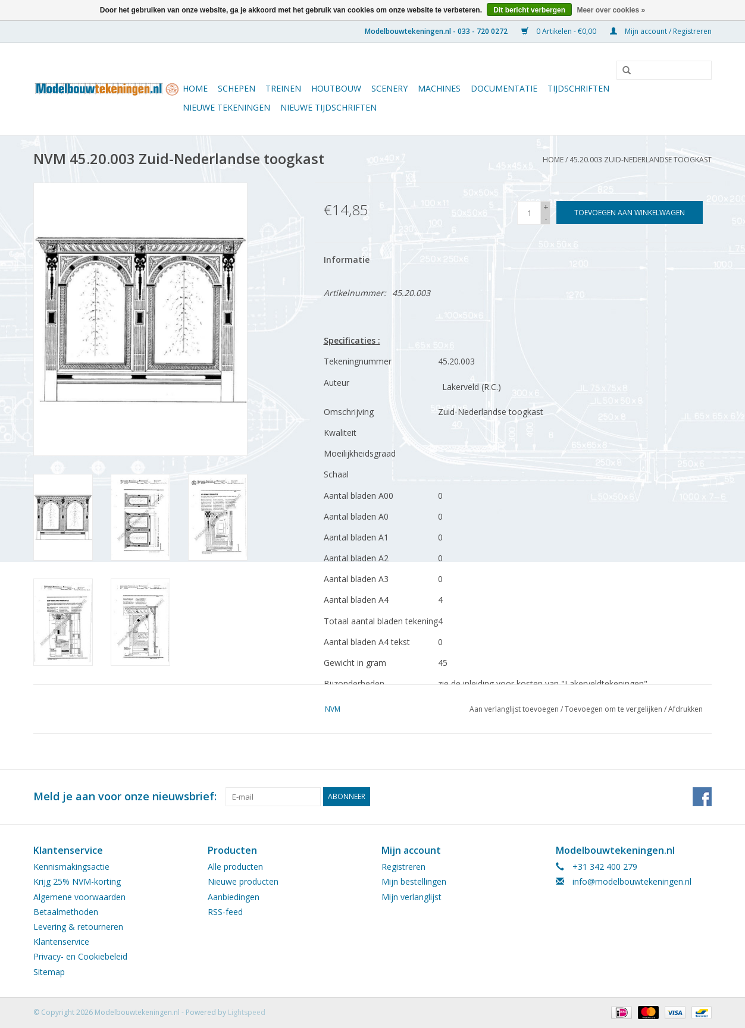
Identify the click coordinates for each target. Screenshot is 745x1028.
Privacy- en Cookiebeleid (80, 956)
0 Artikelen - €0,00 (559, 31)
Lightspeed (246, 1012)
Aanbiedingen (233, 897)
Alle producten (235, 866)
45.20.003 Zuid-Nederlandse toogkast (640, 160)
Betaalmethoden (65, 911)
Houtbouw (336, 88)
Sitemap (49, 971)
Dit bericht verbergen (529, 10)
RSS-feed (225, 911)
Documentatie (504, 88)
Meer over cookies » (611, 10)
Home (195, 88)
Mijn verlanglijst (411, 897)
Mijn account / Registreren (661, 31)
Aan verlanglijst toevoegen (514, 709)
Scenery (389, 88)
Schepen (236, 88)
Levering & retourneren (78, 926)
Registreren (403, 866)
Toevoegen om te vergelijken (614, 709)
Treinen (283, 88)
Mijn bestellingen (413, 881)
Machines (439, 88)
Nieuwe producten (243, 881)
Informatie (347, 259)
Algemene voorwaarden (79, 897)
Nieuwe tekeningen (226, 107)
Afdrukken (685, 709)
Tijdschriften (578, 88)
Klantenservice (61, 941)
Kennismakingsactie (71, 866)
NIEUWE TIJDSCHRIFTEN (328, 107)
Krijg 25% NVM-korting (77, 881)
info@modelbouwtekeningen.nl (631, 881)
